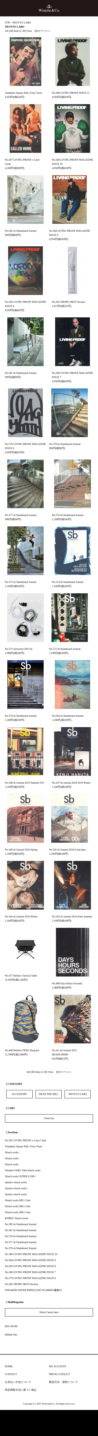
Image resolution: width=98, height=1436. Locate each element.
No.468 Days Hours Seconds (67, 983)
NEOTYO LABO (22, 22)
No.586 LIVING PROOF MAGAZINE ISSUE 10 (31, 1254)
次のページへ (42, 30)
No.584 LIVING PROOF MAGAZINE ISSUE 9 (30, 1260)
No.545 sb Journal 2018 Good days (67, 849)
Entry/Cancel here (48, 1312)
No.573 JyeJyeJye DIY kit (18, 648)
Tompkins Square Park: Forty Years (23, 92)
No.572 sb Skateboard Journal (65, 648)
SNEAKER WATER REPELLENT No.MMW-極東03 (33, 1290)
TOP (7, 22)
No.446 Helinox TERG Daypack (22, 1050)
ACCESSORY (19, 1094)
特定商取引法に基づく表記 (20, 1389)
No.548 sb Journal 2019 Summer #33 (24, 782)
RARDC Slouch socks (16, 1218)
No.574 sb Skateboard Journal (68, 582)
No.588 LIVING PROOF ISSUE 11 (71, 92)
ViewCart (49, 1118)
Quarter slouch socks (16, 1182)
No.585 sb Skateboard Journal (21, 230)
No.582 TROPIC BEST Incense (68, 301)
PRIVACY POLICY (59, 1374)
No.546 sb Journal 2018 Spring (21, 849)
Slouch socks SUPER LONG (20, 1176)
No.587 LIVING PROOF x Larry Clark (25, 1140)
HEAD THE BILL (48, 1094)
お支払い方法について (18, 1382)
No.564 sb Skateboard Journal (68, 715)
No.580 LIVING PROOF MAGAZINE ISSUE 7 (30, 1272)
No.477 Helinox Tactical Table (21, 975)
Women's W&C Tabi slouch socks (23, 1170)
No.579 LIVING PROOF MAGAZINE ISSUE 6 (30, 1278)
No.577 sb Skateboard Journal (21, 515)
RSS (7, 1326)
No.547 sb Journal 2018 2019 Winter (71, 782)
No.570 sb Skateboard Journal (21, 715)
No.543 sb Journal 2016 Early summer (72, 916)
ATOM (14, 1326)
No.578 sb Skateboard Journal (65, 444)
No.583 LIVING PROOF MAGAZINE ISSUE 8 (30, 1266)
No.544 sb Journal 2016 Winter (21, 916)
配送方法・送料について (63, 1382)
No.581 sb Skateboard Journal (21, 372)
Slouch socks (12, 1152)
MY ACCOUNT (57, 1366)
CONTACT (11, 1374)
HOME (9, 1366)
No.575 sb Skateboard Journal (21, 582)
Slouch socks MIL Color (18, 1200)
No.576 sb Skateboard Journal (68, 515)
